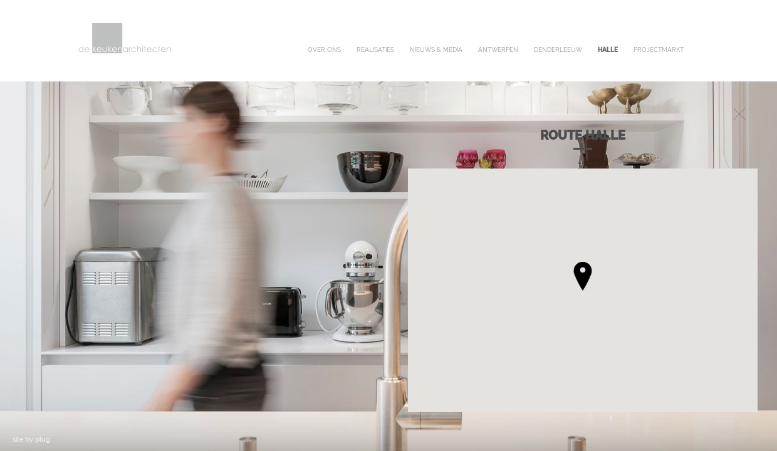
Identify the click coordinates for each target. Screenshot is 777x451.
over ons (324, 49)
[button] (582, 276)
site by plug (31, 439)
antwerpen (498, 49)
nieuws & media (436, 49)
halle (608, 49)
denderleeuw (558, 49)
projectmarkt (659, 49)
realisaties (375, 49)
